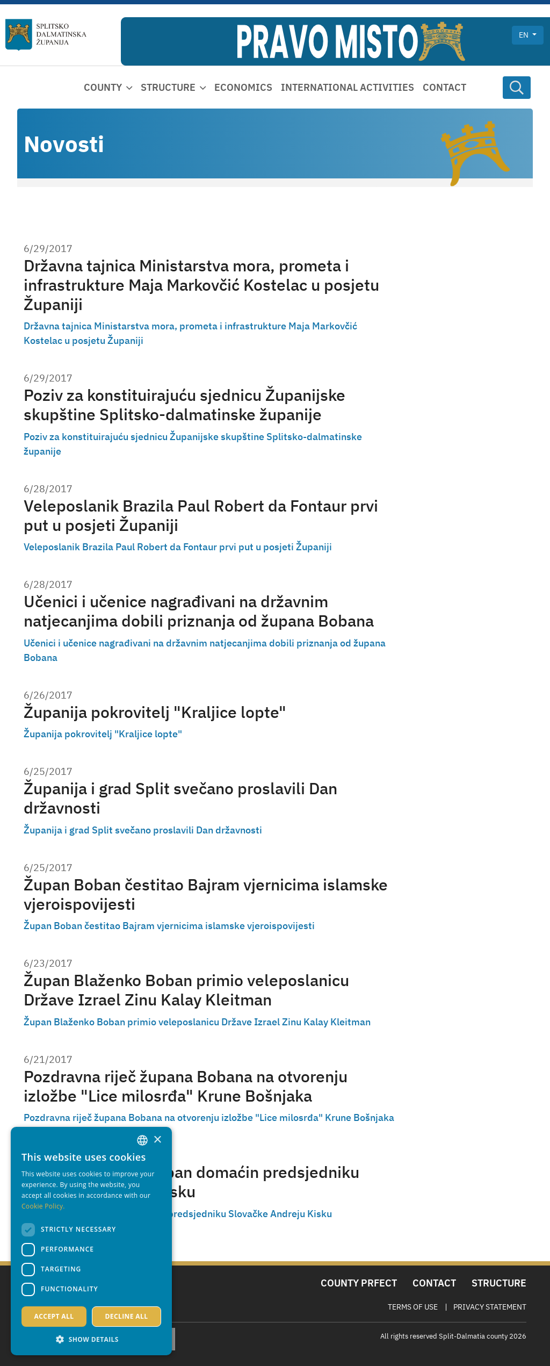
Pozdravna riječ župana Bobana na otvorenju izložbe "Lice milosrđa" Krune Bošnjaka (186, 1086)
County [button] (103, 87)
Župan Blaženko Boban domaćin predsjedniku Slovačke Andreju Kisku (191, 1181)
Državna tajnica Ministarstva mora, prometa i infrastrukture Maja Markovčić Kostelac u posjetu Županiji (201, 284)
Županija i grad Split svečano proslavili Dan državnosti (180, 798)
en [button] (524, 35)
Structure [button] (168, 87)
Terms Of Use (413, 1307)
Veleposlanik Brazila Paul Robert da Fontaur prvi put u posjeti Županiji (201, 515)
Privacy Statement (489, 1307)
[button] (91, 1339)
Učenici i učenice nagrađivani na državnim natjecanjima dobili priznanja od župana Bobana (199, 611)
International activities (347, 87)
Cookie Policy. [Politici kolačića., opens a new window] (43, 1206)
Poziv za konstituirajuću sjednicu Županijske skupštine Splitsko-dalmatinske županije (184, 404)
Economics (243, 87)
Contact (444, 87)
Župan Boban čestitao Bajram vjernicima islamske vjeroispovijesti (206, 894)
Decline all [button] (126, 1316)
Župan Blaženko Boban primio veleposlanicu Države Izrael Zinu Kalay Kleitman (186, 989)
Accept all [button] (54, 1316)
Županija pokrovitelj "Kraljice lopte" (155, 711)
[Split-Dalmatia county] (45, 35)
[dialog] (91, 1241)
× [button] (157, 1140)
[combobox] (142, 1140)
